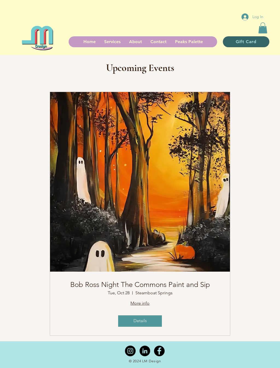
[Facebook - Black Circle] (159, 351)
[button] (262, 28)
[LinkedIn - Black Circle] (144, 351)
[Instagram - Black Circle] (130, 351)
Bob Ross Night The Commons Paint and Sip (140, 284)
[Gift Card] (246, 41)
